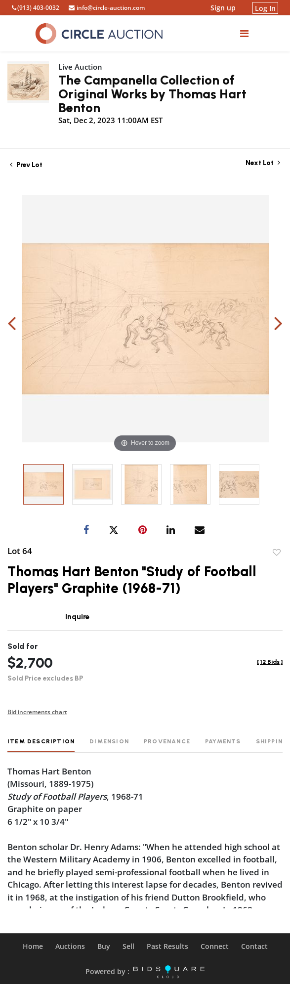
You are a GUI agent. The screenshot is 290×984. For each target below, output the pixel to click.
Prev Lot (26, 165)
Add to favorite (277, 552)
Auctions (70, 946)
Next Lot (263, 163)
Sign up (223, 7)
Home (33, 946)
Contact (254, 946)
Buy (103, 946)
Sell (128, 946)
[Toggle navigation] (244, 33)
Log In (265, 7)
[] (270, 661)
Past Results (167, 946)
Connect (215, 946)
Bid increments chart (37, 712)
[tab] (41, 745)
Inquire (77, 616)
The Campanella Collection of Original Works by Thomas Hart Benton (152, 94)
